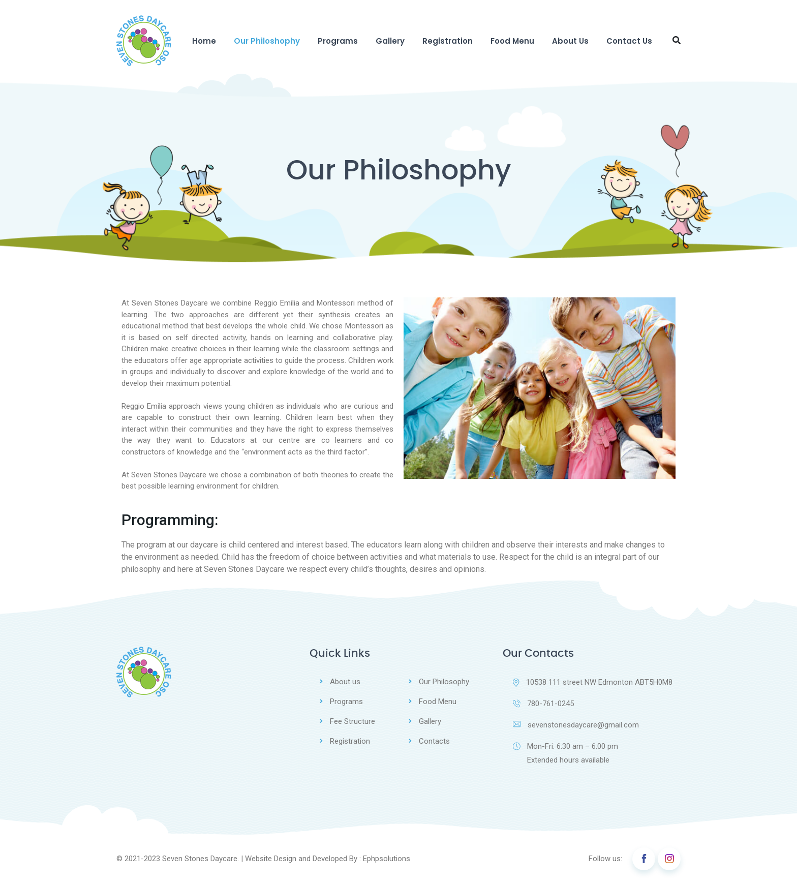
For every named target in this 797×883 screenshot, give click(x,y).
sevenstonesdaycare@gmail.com (576, 724)
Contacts (434, 741)
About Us (570, 41)
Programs (338, 41)
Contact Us (629, 41)
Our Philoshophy (267, 41)
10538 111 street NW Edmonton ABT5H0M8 (592, 682)
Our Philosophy (444, 681)
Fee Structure (352, 721)
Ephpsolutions (386, 858)
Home (204, 41)
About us (345, 681)
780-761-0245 (543, 703)
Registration (447, 41)
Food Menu (512, 41)
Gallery (390, 41)
